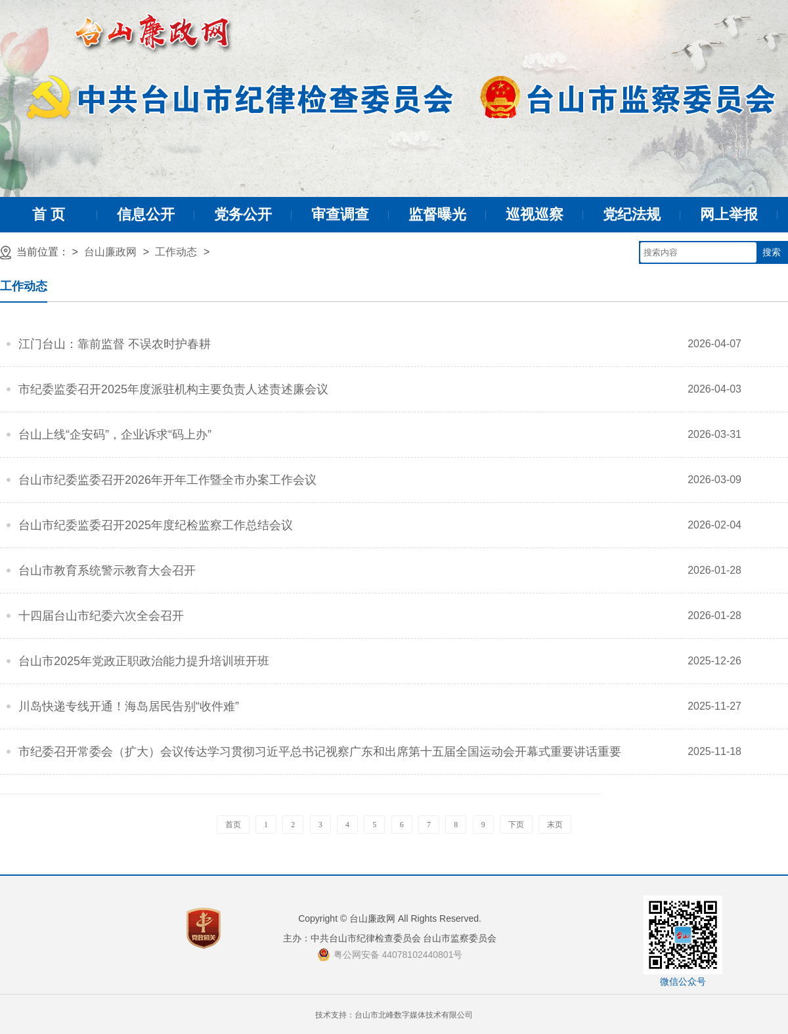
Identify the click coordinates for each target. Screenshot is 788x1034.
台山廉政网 (110, 251)
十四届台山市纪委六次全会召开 (101, 615)
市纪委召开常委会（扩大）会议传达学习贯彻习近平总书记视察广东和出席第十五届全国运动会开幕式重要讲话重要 (319, 751)
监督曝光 (437, 214)
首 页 (48, 214)
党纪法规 (632, 214)
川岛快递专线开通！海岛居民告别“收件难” (128, 706)
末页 (555, 824)
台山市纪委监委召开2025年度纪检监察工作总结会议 (155, 525)
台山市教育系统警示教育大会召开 (107, 570)
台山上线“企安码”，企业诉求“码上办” (114, 434)
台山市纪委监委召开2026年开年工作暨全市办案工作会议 (167, 479)
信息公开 (146, 214)
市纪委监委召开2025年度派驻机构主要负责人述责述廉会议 (173, 389)
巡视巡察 (534, 214)
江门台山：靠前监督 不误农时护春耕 (114, 344)
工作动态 (176, 251)
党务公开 (243, 214)
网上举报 (729, 214)
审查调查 (340, 214)
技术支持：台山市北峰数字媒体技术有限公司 (394, 1015)
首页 (233, 824)
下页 (516, 824)
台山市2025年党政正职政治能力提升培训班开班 (143, 661)
